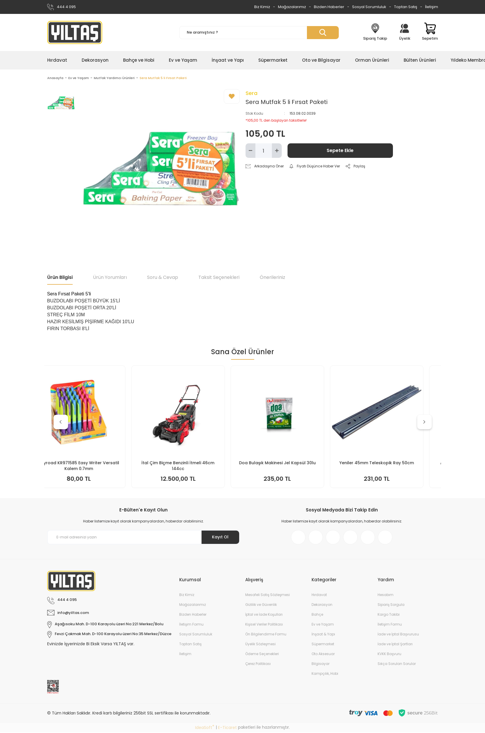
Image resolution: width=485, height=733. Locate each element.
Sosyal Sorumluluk (369, 7)
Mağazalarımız (292, 7)
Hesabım (386, 595)
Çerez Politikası (258, 664)
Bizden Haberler (329, 7)
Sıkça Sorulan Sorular (397, 664)
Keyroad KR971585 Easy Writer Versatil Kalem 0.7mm (94, 466)
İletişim (431, 7)
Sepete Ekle (340, 151)
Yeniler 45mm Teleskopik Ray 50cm (392, 464)
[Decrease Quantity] (250, 151)
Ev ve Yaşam (323, 625)
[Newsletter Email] (143, 538)
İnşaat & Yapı (323, 635)
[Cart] (430, 32)
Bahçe (317, 615)
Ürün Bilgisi (60, 278)
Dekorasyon (322, 605)
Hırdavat (319, 595)
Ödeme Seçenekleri (262, 654)
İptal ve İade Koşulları (264, 615)
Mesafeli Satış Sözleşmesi (267, 595)
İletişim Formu (191, 625)
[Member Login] (404, 32)
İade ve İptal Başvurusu (398, 635)
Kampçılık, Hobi (325, 674)
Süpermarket (323, 644)
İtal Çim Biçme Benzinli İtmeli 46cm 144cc (193, 466)
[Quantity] (263, 151)
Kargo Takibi (389, 615)
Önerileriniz (272, 278)
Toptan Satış (405, 7)
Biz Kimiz (262, 7)
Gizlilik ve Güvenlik (261, 605)
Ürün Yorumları (110, 278)
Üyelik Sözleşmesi (260, 644)
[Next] (424, 423)
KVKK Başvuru (389, 654)
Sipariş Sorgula (391, 605)
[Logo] (74, 32)
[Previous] (61, 423)
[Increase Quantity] (277, 151)
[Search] (259, 32)
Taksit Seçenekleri (218, 278)
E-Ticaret (227, 728)
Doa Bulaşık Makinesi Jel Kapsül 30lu (292, 464)
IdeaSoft (204, 728)
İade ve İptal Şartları (395, 644)
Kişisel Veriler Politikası (264, 625)
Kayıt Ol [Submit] (220, 538)
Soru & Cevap (162, 278)
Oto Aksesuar (323, 654)
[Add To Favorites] (232, 97)
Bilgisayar (321, 664)
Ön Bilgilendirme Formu (265, 635)
